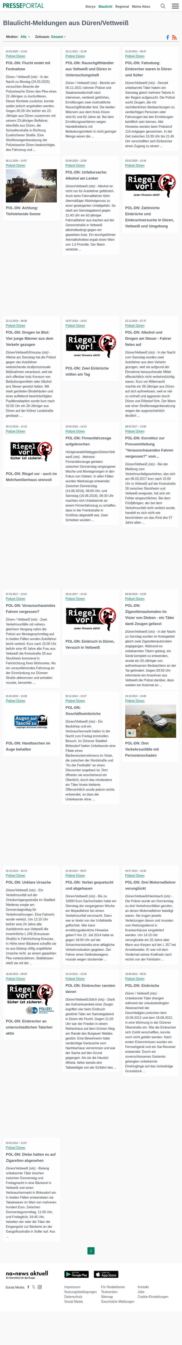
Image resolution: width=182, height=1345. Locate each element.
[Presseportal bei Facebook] (27, 1295)
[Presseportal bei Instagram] (38, 1295)
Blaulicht (105, 6)
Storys (90, 6)
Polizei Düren (15, 56)
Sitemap (107, 1305)
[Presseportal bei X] (32, 1295)
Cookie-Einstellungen (153, 1305)
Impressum (72, 1295)
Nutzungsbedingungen (80, 1300)
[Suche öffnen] (163, 6)
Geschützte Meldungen (118, 1309)
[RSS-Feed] (174, 37)
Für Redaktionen (113, 1295)
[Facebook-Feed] (167, 37)
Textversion (109, 1300)
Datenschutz (73, 1305)
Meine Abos (141, 6)
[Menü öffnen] (175, 6)
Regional (122, 6)
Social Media (73, 1309)
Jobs (141, 1300)
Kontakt (143, 1295)
